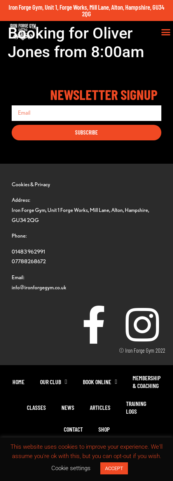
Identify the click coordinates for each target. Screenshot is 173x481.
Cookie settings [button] (71, 468)
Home (18, 381)
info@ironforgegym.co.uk (39, 287)
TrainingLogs (136, 407)
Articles (100, 407)
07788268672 (29, 261)
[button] (166, 32)
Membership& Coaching (147, 381)
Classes (36, 407)
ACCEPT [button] (114, 468)
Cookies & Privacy (31, 184)
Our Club (53, 382)
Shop (104, 429)
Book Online (100, 382)
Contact (73, 429)
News (67, 407)
